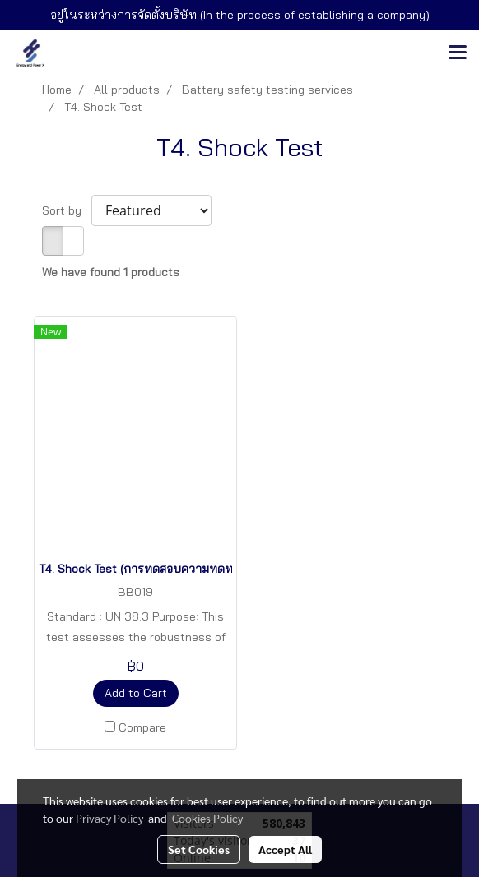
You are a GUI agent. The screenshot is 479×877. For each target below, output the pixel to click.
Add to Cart (136, 692)
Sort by (66, 210)
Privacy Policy (109, 817)
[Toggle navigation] (457, 53)
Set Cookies (199, 849)
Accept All (285, 849)
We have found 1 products (110, 272)
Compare (142, 727)
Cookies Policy (207, 817)
